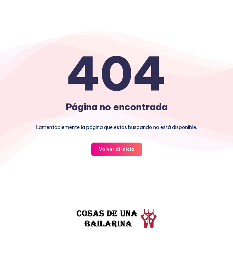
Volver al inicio (116, 149)
